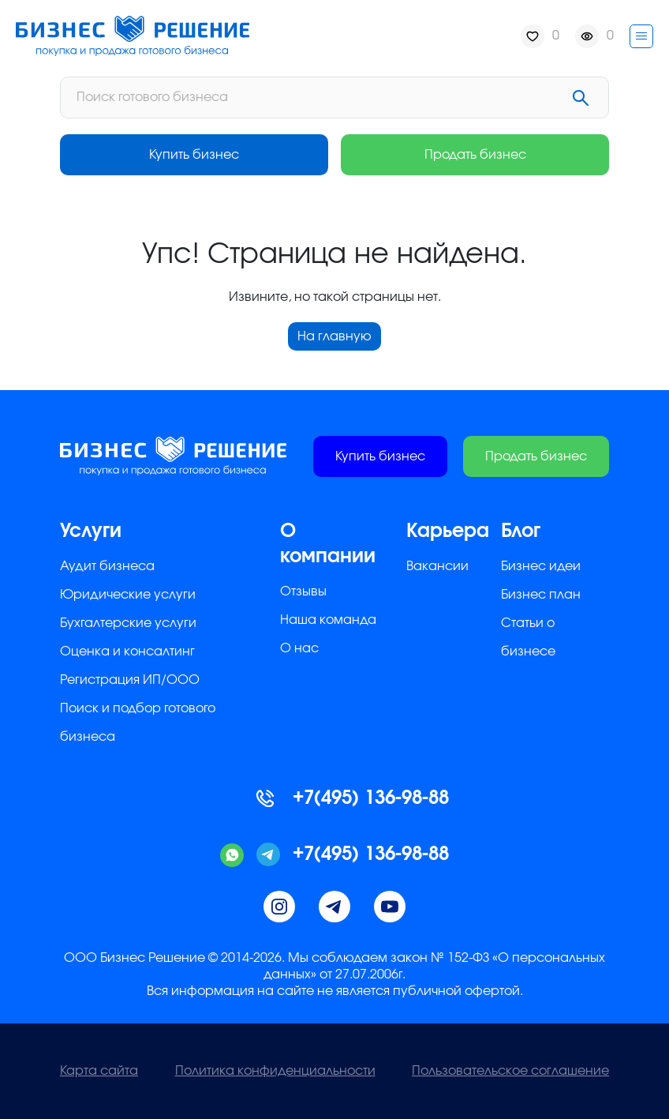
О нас (299, 648)
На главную (334, 336)
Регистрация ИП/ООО (130, 680)
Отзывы (303, 591)
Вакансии (437, 566)
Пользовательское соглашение (510, 1071)
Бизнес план (541, 594)
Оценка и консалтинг (127, 651)
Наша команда (328, 620)
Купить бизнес (194, 154)
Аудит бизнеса (107, 566)
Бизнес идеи (541, 566)
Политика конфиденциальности (275, 1071)
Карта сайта (99, 1071)
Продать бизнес (475, 154)
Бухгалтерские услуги (128, 623)
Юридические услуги (128, 594)
